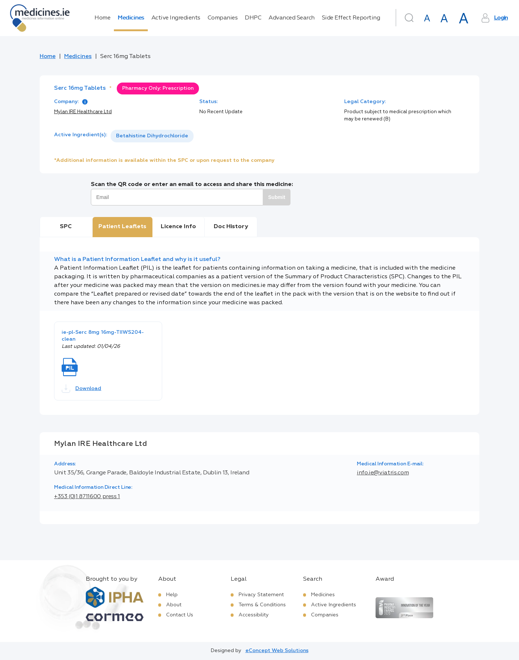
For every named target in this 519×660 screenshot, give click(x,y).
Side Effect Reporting (351, 18)
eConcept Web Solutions (277, 650)
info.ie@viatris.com (383, 473)
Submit (276, 197)
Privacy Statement (261, 594)
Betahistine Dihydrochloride (152, 135)
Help (172, 594)
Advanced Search (292, 18)
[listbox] (152, 136)
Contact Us (179, 614)
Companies (223, 18)
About (174, 604)
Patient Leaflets (122, 227)
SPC (66, 227)
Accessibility (254, 614)
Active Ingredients (175, 18)
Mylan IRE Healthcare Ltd (83, 112)
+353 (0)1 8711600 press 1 (87, 497)
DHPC (253, 18)
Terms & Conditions (262, 604)
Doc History (231, 227)
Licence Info (178, 227)
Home (102, 18)
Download (81, 388)
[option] (152, 136)
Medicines (130, 18)
